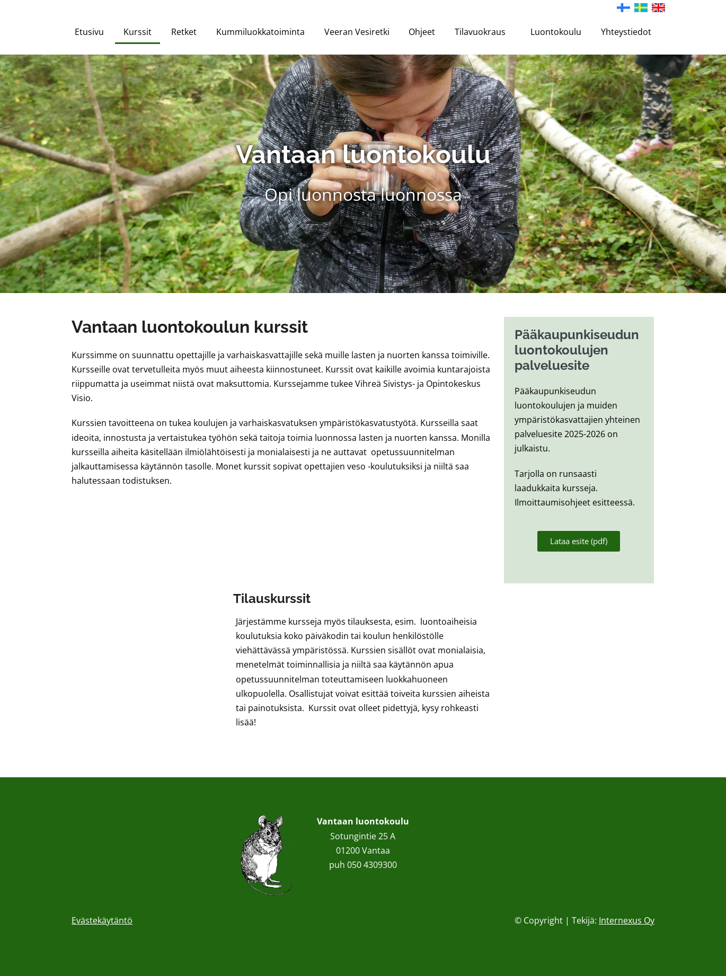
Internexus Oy (626, 920)
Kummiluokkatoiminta (260, 32)
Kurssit (137, 32)
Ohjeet (422, 32)
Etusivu (89, 32)
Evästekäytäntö (102, 920)
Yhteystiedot (626, 32)
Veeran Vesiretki (356, 32)
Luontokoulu (555, 32)
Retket (184, 32)
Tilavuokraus (483, 32)
